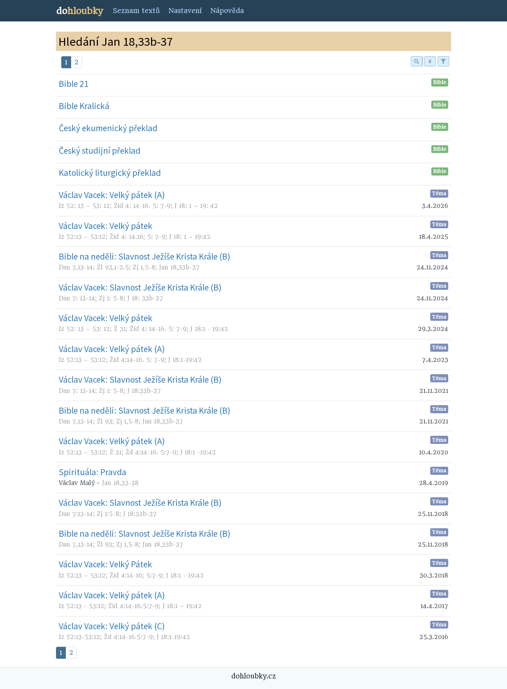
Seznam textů (136, 11)
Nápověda (227, 11)
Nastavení (185, 11)
